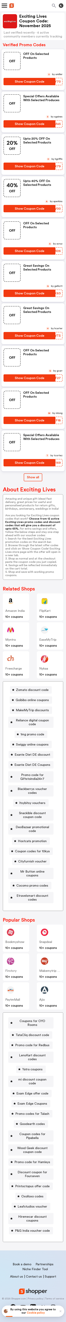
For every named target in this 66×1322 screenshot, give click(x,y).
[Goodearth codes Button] (31, 1124)
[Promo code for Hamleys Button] (30, 1162)
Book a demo (22, 1264)
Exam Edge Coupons (32, 1103)
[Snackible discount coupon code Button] (31, 815)
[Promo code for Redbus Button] (31, 1045)
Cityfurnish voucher (32, 861)
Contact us (34, 1276)
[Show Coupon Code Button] (29, 81)
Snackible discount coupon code (32, 815)
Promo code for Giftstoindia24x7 (32, 776)
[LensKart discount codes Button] (31, 1057)
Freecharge (13, 668)
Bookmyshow (14, 941)
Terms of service (54, 1298)
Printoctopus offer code (32, 1186)
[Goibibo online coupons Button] (31, 700)
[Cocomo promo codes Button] (30, 885)
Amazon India (15, 610)
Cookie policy (36, 1312)
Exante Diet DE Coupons (32, 764)
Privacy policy (35, 1298)
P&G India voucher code (32, 1230)
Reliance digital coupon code (32, 722)
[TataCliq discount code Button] (31, 1035)
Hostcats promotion (32, 841)
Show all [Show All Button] (33, 477)
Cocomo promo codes (32, 885)
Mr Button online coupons (32, 873)
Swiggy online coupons (32, 744)
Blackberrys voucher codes (32, 790)
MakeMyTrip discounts (32, 710)
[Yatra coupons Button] (31, 1069)
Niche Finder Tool (35, 1269)
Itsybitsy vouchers (32, 803)
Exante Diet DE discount (32, 754)
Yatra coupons (32, 1069)
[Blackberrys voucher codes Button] (31, 790)
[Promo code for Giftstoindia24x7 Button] (31, 776)
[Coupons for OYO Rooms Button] (31, 1023)
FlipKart (45, 610)
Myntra (10, 639)
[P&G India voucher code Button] (31, 1230)
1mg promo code (32, 734)
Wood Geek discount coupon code (32, 1149)
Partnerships (45, 1264)
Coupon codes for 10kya (32, 851)
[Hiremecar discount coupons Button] (31, 1218)
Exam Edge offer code (32, 1093)
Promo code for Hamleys (32, 1162)
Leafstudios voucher (32, 1206)
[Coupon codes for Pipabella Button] (31, 1136)
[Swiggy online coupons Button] (31, 744)
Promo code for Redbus (32, 1045)
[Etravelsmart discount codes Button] (31, 897)
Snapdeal (45, 941)
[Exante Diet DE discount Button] (31, 754)
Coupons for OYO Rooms (32, 1022)
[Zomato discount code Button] (31, 690)
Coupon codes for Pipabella (32, 1135)
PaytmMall (12, 999)
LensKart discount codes (32, 1057)
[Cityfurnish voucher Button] (31, 861)
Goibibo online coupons (32, 700)
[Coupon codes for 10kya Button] (31, 851)
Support (50, 1276)
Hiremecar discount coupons (32, 1218)
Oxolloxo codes (32, 1196)
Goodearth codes (32, 1123)
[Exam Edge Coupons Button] (30, 1103)
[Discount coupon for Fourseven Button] (31, 1174)
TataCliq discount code (32, 1035)
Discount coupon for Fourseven (32, 1174)
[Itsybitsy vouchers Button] (31, 803)
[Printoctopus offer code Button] (31, 1186)
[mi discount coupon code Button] (31, 1081)
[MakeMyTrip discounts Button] (31, 710)
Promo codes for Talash (32, 1113)
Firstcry (11, 970)
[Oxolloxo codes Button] (31, 1196)
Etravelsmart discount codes (32, 897)
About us (16, 1276)
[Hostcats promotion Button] (31, 841)
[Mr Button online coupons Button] (31, 873)
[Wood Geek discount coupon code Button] (31, 1150)
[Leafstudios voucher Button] (31, 1206)
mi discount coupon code (32, 1081)
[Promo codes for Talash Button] (30, 1113)
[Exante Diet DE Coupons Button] (31, 764)
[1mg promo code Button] (31, 734)
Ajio (42, 999)
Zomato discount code (32, 689)
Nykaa (43, 668)
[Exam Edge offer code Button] (31, 1093)
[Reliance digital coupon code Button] (31, 722)
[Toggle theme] (61, 5)
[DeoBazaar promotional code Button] (31, 829)
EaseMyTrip (47, 639)
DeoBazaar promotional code (32, 829)
